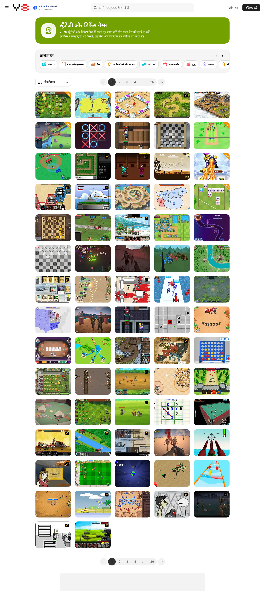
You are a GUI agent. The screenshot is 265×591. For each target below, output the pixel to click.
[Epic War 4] (53, 442)
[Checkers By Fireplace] (172, 135)
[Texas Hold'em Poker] (53, 350)
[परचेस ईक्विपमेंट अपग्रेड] (121, 64)
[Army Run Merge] (212, 473)
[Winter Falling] (132, 504)
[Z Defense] (93, 319)
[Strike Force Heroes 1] (132, 442)
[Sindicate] (53, 534)
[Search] (95, 7)
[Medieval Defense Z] (172, 166)
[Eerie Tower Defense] (212, 289)
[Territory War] (93, 197)
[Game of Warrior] (53, 135)
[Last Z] (172, 442)
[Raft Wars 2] (93, 504)
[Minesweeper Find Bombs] (172, 319)
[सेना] (226, 64)
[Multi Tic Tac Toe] (172, 412)
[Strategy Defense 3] (93, 442)
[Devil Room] (132, 319)
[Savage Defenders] (212, 258)
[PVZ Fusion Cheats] (53, 105)
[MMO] (48, 64)
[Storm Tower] (53, 504)
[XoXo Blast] (93, 135)
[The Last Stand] (212, 504)
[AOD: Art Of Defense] (212, 105)
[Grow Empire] (93, 227)
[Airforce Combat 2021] (212, 442)
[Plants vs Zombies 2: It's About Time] (53, 381)
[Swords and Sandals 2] (132, 166)
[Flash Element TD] (93, 166)
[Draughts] (53, 258)
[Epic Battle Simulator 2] (172, 258)
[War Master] (53, 166)
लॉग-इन (233, 8)
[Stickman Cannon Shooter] (172, 289)
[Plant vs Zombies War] (93, 473)
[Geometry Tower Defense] (212, 227)
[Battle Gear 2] (93, 534)
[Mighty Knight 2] (132, 381)
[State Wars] (172, 197)
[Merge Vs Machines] (212, 166)
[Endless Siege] (172, 227)
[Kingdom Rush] (172, 105)
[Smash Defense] (212, 135)
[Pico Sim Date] (53, 473)
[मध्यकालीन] (171, 64)
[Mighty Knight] (132, 412)
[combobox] (53, 82)
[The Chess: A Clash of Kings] (53, 227)
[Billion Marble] (132, 105)
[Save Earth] (132, 473)
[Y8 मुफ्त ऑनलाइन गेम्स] (21, 7)
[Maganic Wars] (53, 289)
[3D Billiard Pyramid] (212, 412)
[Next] (223, 56)
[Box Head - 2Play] (132, 289)
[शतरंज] (208, 64)
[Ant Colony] (172, 473)
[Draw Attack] (212, 319)
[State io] (53, 319)
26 (152, 82)
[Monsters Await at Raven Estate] (93, 258)
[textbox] (53, 82)
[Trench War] (93, 381)
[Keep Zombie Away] (132, 135)
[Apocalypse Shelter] (93, 105)
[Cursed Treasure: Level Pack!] (132, 350)
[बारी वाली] (149, 64)
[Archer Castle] (212, 381)
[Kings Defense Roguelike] (212, 197)
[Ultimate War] (53, 197)
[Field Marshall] (93, 289)
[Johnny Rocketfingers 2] (172, 504)
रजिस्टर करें (251, 8)
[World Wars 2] (172, 350)
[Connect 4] (212, 350)
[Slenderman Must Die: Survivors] (132, 258)
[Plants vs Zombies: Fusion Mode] (93, 412)
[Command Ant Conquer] (53, 412)
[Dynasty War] (132, 227)
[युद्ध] (191, 64)
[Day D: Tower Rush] (132, 197)
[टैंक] (96, 64)
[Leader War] (172, 381)
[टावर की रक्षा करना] (73, 64)
